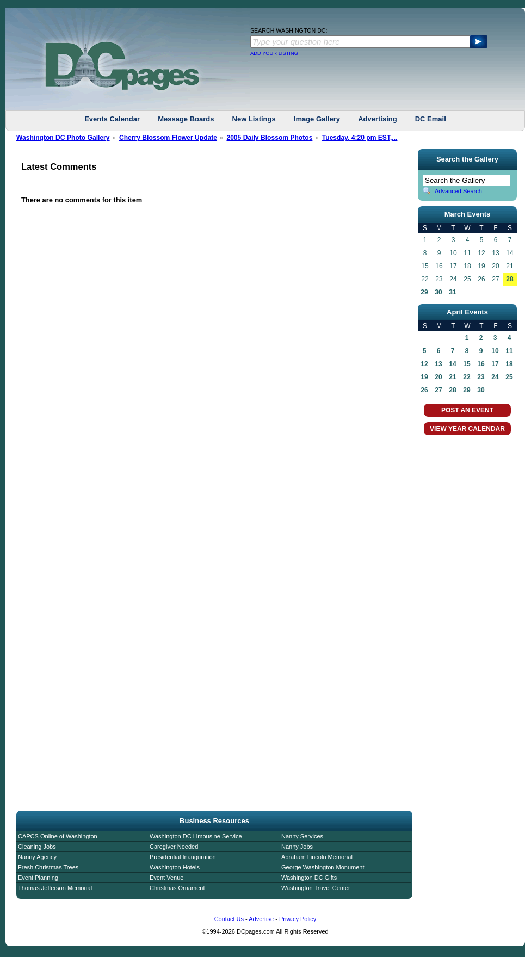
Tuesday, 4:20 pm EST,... (360, 137)
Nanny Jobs (297, 846)
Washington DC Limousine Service (196, 836)
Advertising (377, 119)
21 (452, 377)
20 (438, 377)
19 (424, 377)
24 (494, 377)
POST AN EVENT (467, 410)
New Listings (254, 119)
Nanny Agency (37, 857)
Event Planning (38, 877)
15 (466, 364)
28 (509, 279)
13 (438, 364)
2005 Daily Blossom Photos (269, 137)
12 (424, 364)
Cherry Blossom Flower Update (168, 137)
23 (480, 377)
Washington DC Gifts (309, 877)
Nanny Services (302, 836)
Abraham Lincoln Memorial (317, 857)
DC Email (430, 119)
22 (466, 377)
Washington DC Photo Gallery (63, 137)
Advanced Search (458, 191)
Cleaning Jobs (37, 846)
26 (424, 390)
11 (508, 351)
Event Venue (166, 877)
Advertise (261, 919)
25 (508, 377)
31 (452, 292)
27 (438, 390)
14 (452, 364)
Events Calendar (112, 119)
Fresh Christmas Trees (48, 867)
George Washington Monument (322, 867)
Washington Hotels (175, 867)
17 (494, 364)
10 (494, 351)
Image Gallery (317, 119)
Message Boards (186, 119)
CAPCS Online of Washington (57, 836)
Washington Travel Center (315, 888)
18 (508, 364)
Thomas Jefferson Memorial (55, 888)
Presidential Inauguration (183, 857)
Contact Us (229, 919)
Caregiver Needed (174, 846)
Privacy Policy (297, 919)
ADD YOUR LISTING (274, 53)
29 (424, 292)
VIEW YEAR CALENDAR (467, 429)
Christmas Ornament (177, 888)
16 (480, 364)
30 (438, 292)
